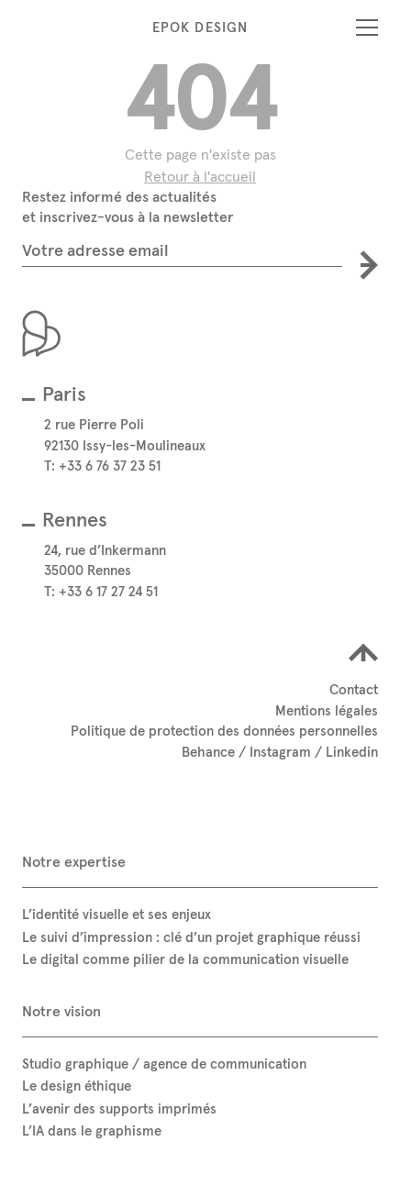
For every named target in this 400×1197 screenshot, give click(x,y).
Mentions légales (326, 710)
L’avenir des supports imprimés (119, 1108)
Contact (353, 689)
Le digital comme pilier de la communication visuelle (185, 959)
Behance (208, 751)
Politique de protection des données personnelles (224, 730)
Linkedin (352, 751)
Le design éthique (76, 1085)
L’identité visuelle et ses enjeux (116, 914)
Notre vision (61, 1011)
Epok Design (200, 27)
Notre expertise (74, 861)
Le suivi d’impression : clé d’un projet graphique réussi (191, 937)
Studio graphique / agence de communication (164, 1063)
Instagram (280, 751)
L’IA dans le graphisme (91, 1130)
